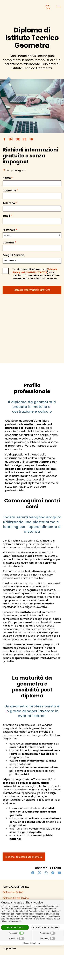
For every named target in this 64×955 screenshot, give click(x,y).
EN (11, 139)
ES (24, 139)
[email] (32, 221)
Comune (9, 242)
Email (7, 215)
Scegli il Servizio (13, 255)
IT (4, 139)
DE (18, 139)
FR (31, 139)
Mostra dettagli (32, 943)
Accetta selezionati (45, 927)
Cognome (10, 190)
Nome (8, 178)
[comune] (32, 248)
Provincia (10, 230)
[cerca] (48, 7)
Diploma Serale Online (16, 898)
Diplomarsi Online (13, 892)
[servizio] (32, 261)
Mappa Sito (9, 948)
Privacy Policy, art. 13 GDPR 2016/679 (35, 271)
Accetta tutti (14, 927)
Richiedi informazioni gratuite (23, 856)
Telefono (10, 203)
